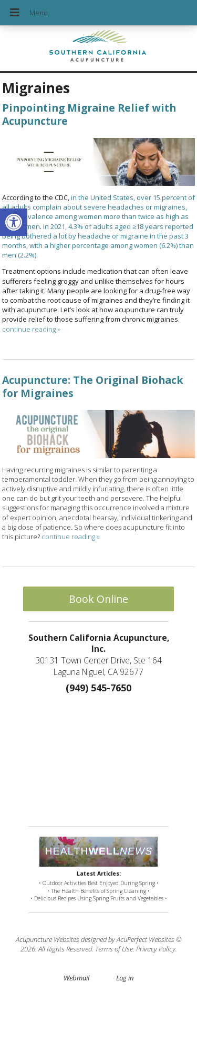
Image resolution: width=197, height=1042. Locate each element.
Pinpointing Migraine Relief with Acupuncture (89, 114)
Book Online (98, 599)
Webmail (76, 978)
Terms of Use (114, 949)
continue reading (31, 329)
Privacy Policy (155, 949)
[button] (13, 222)
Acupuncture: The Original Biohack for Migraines (92, 386)
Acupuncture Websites (47, 939)
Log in (124, 978)
